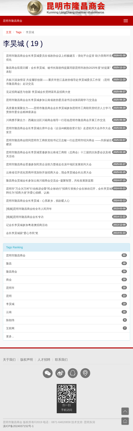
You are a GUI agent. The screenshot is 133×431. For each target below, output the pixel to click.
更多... (10, 336)
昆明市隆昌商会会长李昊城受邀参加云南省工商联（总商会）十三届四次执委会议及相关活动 (66, 154)
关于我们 (9, 359)
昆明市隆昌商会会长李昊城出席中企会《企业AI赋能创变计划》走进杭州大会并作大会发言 (66, 130)
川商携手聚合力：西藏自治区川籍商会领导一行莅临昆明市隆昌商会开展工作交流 (66, 120)
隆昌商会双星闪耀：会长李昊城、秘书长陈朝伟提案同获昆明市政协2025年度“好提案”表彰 (66, 69)
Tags (19, 32)
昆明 (66, 295)
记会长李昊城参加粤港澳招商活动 (66, 225)
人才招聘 (44, 359)
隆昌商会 (66, 271)
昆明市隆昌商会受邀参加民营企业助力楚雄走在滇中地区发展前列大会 (66, 164)
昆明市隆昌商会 (12, 20)
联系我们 (61, 359)
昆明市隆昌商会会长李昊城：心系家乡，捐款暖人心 (66, 200)
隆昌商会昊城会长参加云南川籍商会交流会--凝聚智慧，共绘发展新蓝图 (66, 180)
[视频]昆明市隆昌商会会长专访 (66, 216)
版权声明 (26, 359)
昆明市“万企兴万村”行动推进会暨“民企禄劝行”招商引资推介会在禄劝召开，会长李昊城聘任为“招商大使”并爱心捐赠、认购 (66, 190)
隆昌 (66, 263)
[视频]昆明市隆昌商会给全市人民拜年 (66, 208)
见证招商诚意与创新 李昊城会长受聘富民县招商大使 (66, 91)
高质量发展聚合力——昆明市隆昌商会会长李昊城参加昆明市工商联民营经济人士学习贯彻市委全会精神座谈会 (66, 110)
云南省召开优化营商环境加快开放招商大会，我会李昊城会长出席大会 (66, 172)
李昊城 (66, 304)
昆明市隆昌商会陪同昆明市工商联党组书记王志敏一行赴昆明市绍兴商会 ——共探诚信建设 (66, 142)
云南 (66, 312)
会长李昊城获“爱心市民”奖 (66, 233)
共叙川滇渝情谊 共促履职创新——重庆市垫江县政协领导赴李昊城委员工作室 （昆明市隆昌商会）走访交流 (66, 81)
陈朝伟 (66, 320)
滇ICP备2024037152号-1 (18, 426)
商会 (66, 279)
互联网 (66, 328)
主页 (8, 32)
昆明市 (66, 287)
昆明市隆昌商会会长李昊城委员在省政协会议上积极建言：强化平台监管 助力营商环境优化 (66, 57)
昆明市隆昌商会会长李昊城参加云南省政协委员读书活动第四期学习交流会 (66, 100)
